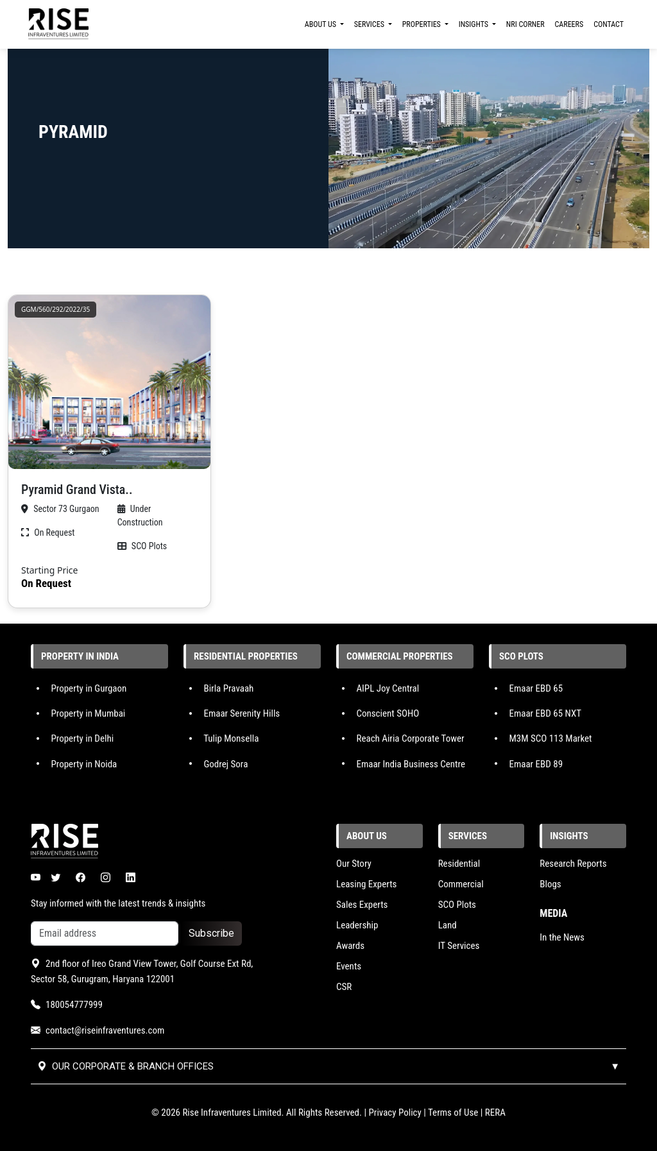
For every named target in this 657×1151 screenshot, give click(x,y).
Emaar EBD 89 (536, 763)
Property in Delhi (82, 738)
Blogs (550, 884)
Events (348, 966)
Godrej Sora (225, 763)
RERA (495, 1112)
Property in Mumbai (88, 713)
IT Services (459, 945)
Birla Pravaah (228, 688)
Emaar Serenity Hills (241, 713)
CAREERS (569, 24)
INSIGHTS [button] (474, 24)
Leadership (357, 925)
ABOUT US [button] (321, 24)
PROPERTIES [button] (422, 24)
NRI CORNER (525, 24)
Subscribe (211, 933)
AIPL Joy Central (387, 688)
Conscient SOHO (387, 713)
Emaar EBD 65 (536, 688)
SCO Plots (457, 904)
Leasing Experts (366, 884)
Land (447, 925)
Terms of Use (453, 1112)
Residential (459, 863)
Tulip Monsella (231, 738)
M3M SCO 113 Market (550, 738)
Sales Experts (362, 904)
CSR (344, 987)
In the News (562, 937)
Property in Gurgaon (88, 688)
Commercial (461, 884)
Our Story (353, 863)
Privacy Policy (395, 1112)
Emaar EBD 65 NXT (545, 713)
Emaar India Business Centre (410, 763)
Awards (350, 945)
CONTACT (608, 24)
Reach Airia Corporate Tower (410, 738)
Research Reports (573, 863)
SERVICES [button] (370, 24)
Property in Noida (84, 763)
